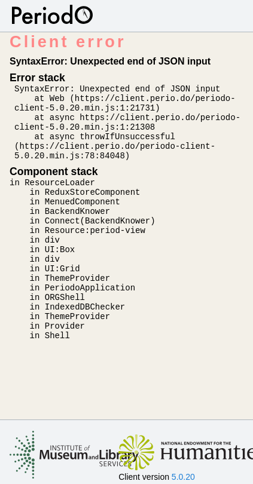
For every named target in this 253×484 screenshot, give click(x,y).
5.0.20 (183, 477)
